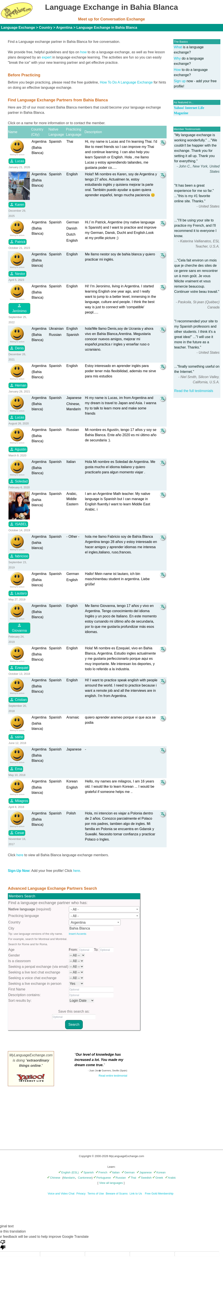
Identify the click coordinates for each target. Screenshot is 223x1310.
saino (16, 737)
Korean (160, 1172)
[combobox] (104, 909)
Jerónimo (19, 308)
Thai (132, 1177)
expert (46, 57)
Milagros (19, 801)
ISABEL (18, 524)
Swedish (145, 1177)
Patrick (17, 242)
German (128, 1172)
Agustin (18, 449)
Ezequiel (19, 667)
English (64, 1172)
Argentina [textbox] (78, 922)
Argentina (64, 27)
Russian (119, 1177)
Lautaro (18, 593)
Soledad (19, 481)
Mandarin (69, 1177)
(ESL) (75, 1172)
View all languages (111, 1182)
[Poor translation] (2, 1244)
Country (45, 27)
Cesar (17, 833)
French (101, 1172)
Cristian (18, 699)
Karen (17, 204)
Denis (17, 348)
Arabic (170, 1177)
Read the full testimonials (193, 391)
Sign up (180, 81)
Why (177, 58)
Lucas (17, 161)
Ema (16, 769)
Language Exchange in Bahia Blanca (106, 27)
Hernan (18, 385)
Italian (114, 1172)
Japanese (144, 1172)
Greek (157, 1177)
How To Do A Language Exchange (126, 82)
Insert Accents (77, 933)
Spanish (87, 1172)
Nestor (17, 273)
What (178, 47)
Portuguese (102, 1177)
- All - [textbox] (75, 909)
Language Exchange (18, 27)
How (177, 70)
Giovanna (19, 627)
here (19, 855)
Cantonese (85, 1177)
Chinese (53, 1177)
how (83, 52)
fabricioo (19, 556)
